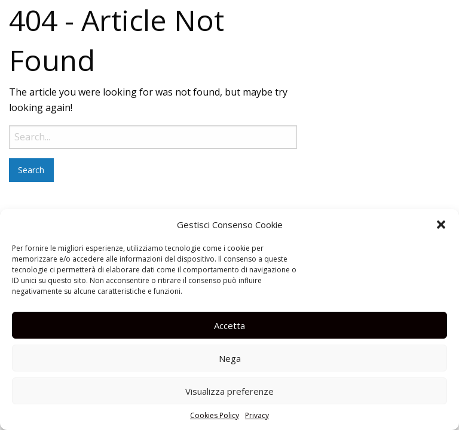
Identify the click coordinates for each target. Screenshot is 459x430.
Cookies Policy (214, 415)
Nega (230, 358)
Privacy (257, 415)
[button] (441, 225)
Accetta (229, 325)
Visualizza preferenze (229, 391)
